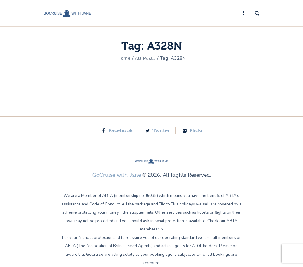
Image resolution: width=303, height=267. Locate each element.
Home (122, 58)
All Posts (145, 58)
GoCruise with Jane (116, 175)
